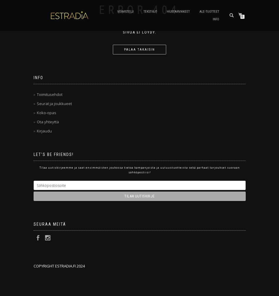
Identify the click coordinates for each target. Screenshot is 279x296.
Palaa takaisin (139, 49)
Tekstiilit (150, 12)
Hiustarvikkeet (178, 12)
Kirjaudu (44, 131)
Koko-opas (46, 112)
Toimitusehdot (49, 94)
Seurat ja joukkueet (54, 103)
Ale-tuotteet (209, 12)
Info (216, 19)
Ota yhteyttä (48, 121)
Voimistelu (125, 12)
